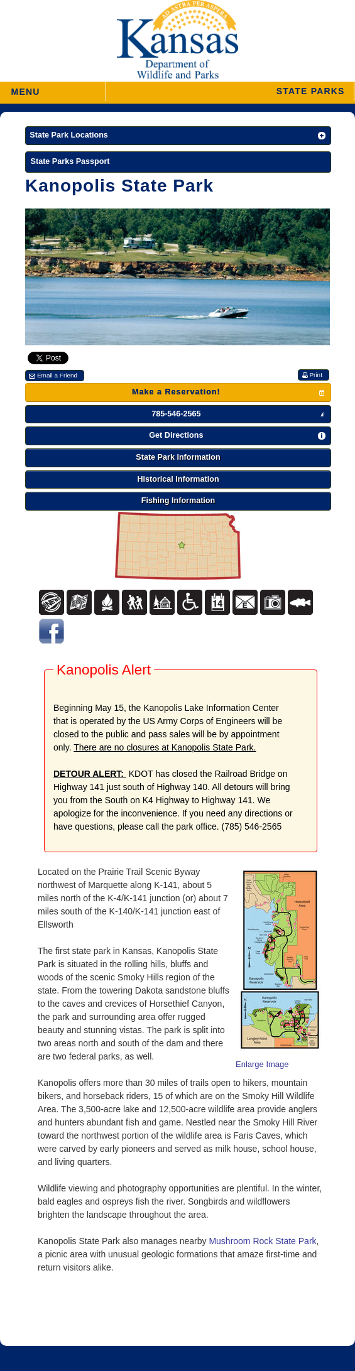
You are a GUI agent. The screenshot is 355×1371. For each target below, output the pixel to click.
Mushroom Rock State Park (262, 1241)
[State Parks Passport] (178, 162)
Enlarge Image (262, 1064)
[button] (230, 91)
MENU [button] (25, 88)
